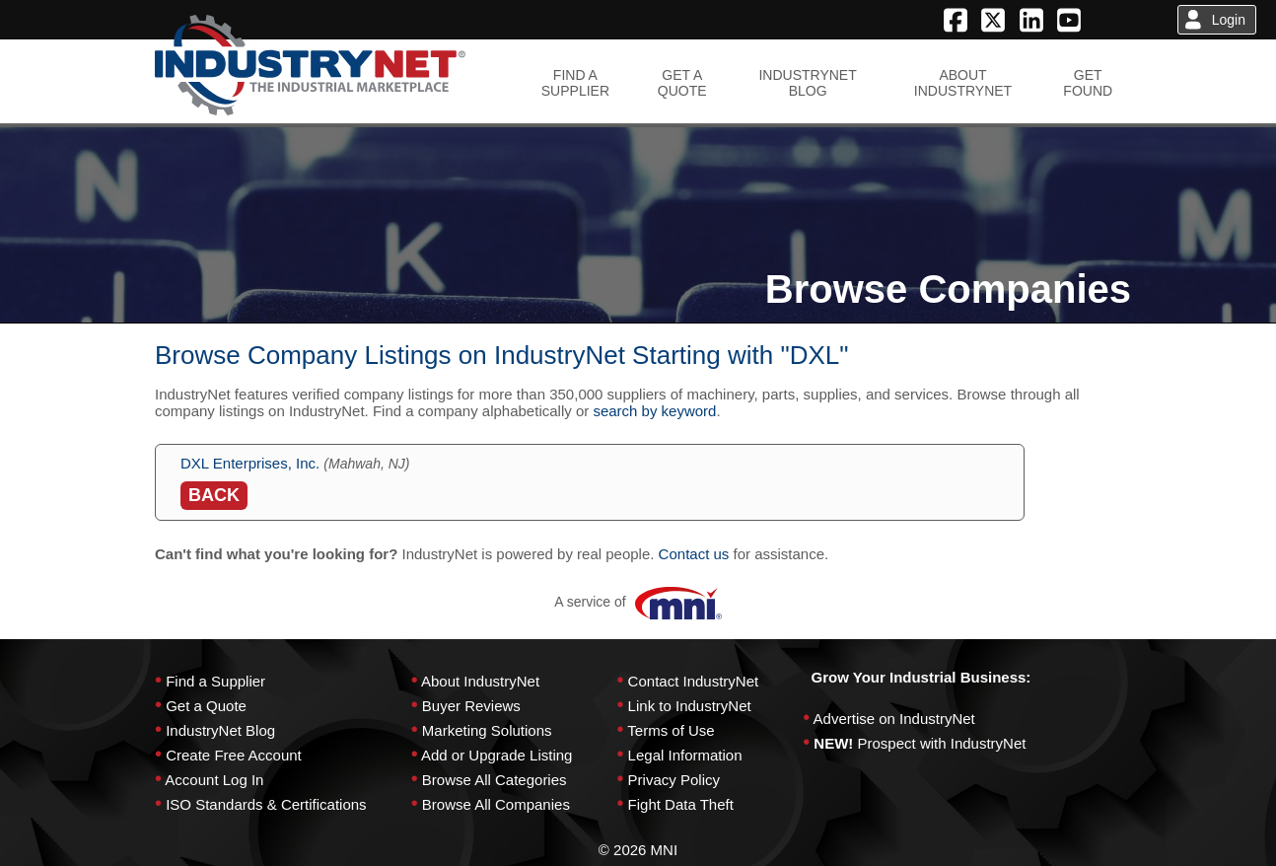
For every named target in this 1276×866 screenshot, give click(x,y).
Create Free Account (234, 755)
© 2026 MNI (638, 849)
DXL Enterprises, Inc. (249, 463)
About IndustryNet (480, 681)
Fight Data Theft (681, 804)
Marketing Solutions (487, 730)
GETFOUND (1087, 83)
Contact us (694, 553)
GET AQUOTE (682, 83)
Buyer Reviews (471, 705)
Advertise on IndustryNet (894, 718)
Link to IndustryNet (689, 705)
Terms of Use (670, 730)
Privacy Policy (674, 779)
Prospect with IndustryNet (942, 743)
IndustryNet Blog (220, 730)
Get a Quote (206, 705)
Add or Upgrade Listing (496, 755)
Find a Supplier (215, 681)
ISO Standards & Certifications (266, 804)
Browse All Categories (494, 779)
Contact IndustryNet (693, 681)
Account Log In (214, 779)
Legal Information (685, 755)
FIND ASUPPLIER (575, 83)
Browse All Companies (496, 804)
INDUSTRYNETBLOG (807, 83)
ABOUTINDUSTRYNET (963, 83)
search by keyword (654, 410)
